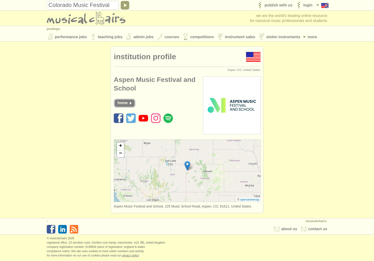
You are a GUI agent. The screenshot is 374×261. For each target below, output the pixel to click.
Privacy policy (130, 256)
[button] (187, 166)
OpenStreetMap (249, 200)
